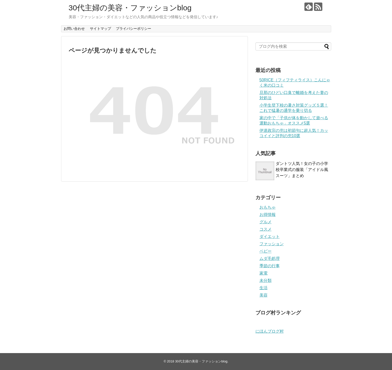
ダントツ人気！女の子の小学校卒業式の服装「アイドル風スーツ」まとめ (302, 169)
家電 (263, 273)
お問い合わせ (74, 29)
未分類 (265, 280)
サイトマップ (100, 29)
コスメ (265, 229)
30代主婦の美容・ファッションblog (130, 8)
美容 (263, 295)
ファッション (271, 244)
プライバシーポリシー (133, 29)
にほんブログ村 (269, 331)
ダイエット (269, 236)
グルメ (265, 222)
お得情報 (267, 214)
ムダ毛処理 (269, 258)
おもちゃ (267, 207)
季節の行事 (269, 266)
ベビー (265, 251)
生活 (263, 288)
